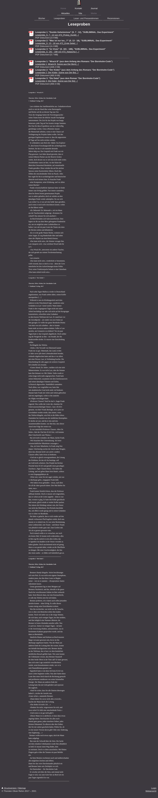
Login (153, 788)
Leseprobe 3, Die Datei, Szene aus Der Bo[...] (56, 81)
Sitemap (22, 788)
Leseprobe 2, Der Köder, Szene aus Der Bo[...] (56, 72)
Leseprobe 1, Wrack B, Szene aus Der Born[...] (57, 64)
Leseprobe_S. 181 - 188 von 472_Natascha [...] (57, 52)
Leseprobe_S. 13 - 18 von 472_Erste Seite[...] (56, 43)
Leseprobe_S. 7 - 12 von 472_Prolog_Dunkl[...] (57, 35)
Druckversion (9, 788)
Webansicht (150, 791)
